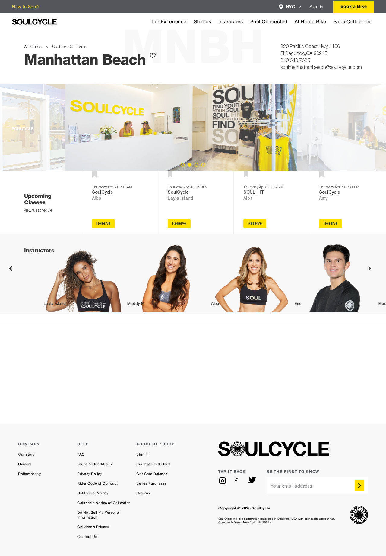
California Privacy (92, 493)
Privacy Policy (89, 474)
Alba (96, 199)
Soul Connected (268, 21)
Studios (202, 21)
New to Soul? (26, 6)
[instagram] (222, 480)
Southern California (68, 47)
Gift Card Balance (151, 474)
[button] (290, 6)
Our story (26, 454)
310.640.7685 (295, 61)
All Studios (34, 47)
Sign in (316, 6)
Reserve (103, 223)
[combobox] (290, 6)
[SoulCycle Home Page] (34, 22)
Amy (323, 199)
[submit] (359, 485)
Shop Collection (352, 21)
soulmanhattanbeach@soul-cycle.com (321, 68)
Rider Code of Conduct (97, 483)
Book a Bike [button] (353, 6)
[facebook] (237, 480)
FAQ (81, 454)
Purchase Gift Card (153, 464)
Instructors (230, 21)
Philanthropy (29, 474)
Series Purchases (151, 483)
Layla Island (180, 199)
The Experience (169, 21)
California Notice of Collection (104, 503)
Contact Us (87, 537)
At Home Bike (310, 21)
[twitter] (252, 480)
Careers (25, 464)
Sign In (142, 454)
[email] (317, 485)
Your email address (291, 486)
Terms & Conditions (94, 464)
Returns (143, 493)
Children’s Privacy (93, 527)
